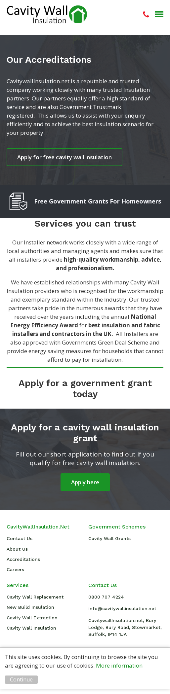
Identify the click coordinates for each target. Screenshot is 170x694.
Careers (15, 569)
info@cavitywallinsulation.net (122, 608)
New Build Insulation (30, 607)
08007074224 (146, 14)
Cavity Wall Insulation (47, 14)
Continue (21, 679)
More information (119, 665)
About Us (17, 549)
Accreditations (23, 559)
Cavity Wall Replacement (35, 597)
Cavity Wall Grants (109, 538)
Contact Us (19, 538)
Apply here (85, 482)
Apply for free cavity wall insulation (64, 157)
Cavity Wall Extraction (32, 617)
